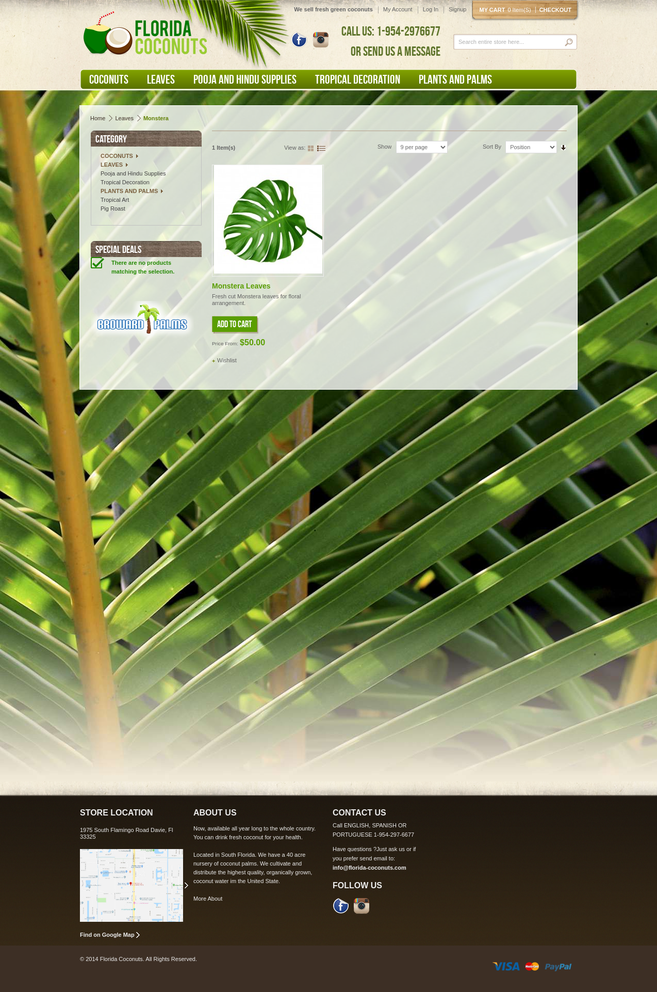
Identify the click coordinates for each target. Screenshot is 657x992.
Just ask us (390, 849)
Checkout (555, 10)
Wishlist (227, 360)
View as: (294, 148)
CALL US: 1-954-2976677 (390, 31)
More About (207, 898)
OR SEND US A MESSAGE (395, 51)
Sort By (492, 146)
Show (384, 146)
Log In (431, 9)
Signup (457, 9)
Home (97, 118)
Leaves (124, 118)
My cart (507, 10)
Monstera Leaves (241, 286)
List (321, 147)
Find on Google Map (107, 935)
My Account (398, 9)
